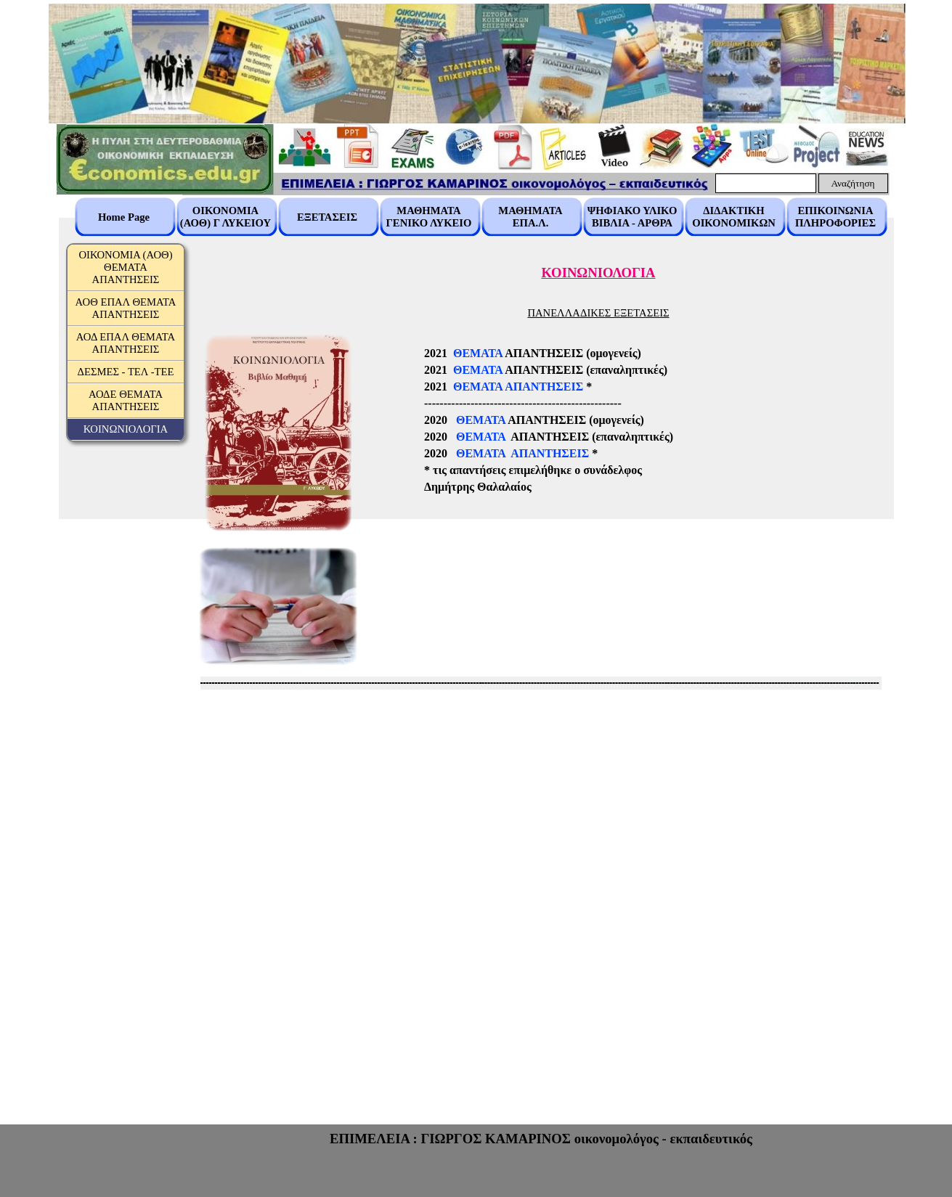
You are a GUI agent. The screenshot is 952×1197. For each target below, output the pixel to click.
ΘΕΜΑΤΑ (478, 353)
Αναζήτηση (852, 183)
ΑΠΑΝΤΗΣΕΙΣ (544, 386)
